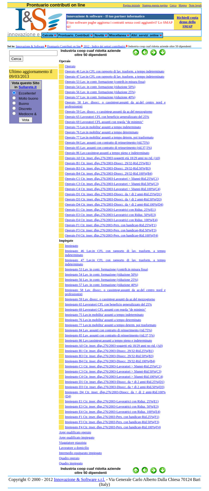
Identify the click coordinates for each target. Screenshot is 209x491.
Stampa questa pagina (155, 5)
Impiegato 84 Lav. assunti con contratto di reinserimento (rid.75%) (108, 330)
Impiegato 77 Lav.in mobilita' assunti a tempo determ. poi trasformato (110, 325)
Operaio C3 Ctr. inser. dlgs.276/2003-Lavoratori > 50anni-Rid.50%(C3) (112, 184)
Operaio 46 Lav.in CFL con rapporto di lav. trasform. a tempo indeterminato (114, 71)
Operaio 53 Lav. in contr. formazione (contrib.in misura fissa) (105, 82)
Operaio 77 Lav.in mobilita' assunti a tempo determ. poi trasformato (109, 137)
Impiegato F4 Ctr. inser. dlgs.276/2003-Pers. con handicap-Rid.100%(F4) (113, 427)
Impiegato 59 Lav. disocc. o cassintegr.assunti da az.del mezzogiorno (110, 299)
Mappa (183, 5)
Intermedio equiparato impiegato (80, 453)
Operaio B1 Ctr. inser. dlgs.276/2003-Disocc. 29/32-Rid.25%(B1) (107, 163)
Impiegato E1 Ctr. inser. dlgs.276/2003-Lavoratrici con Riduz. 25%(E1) (111, 401)
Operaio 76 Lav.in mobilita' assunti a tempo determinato (101, 132)
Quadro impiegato (71, 463)
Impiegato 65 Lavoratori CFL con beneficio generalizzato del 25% (108, 304)
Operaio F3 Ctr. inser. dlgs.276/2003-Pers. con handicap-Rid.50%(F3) (110, 230)
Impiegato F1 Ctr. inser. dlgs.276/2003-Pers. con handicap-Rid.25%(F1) (112, 417)
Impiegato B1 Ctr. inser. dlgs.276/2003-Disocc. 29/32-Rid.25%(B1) (109, 351)
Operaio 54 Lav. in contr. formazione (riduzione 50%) (100, 87)
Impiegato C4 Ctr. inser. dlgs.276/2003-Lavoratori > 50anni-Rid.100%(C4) (114, 377)
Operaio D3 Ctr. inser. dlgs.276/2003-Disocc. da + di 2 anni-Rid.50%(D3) (113, 199)
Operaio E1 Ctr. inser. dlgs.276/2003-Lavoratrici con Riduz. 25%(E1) (110, 210)
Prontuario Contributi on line (64, 46)
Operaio (70, 66)
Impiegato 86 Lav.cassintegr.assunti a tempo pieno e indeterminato (108, 340)
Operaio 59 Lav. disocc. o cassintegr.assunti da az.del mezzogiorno (108, 112)
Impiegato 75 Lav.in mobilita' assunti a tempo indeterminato (104, 315)
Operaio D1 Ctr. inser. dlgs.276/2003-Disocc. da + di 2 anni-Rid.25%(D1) (113, 194)
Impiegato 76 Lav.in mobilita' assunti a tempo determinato (103, 320)
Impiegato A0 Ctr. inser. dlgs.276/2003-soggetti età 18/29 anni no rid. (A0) (113, 346)
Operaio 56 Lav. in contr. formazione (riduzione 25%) (100, 92)
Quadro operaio (69, 458)
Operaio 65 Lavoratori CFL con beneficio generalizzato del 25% (107, 117)
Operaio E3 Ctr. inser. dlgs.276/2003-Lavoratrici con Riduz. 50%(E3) (110, 215)
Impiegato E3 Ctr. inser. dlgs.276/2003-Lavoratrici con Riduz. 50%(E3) (111, 406)
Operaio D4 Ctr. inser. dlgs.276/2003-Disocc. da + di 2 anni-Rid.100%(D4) (114, 204)
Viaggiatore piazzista (73, 443)
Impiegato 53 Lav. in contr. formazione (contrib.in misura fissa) (106, 269)
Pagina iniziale (131, 5)
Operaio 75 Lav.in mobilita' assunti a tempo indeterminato (103, 127)
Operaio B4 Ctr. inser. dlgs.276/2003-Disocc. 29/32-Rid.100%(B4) (108, 173)
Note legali (195, 5)
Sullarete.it (27, 87)
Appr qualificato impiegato (76, 437)
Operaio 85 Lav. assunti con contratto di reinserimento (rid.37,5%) (108, 148)
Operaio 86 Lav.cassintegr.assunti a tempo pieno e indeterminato (107, 153)
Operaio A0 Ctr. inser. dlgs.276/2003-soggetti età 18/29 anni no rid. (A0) (112, 158)
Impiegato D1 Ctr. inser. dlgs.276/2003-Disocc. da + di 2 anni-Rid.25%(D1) (114, 382)
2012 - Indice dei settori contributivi (104, 46)
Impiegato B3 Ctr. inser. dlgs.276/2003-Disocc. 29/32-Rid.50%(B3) (109, 356)
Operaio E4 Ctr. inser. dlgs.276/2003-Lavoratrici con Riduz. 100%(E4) (111, 220)
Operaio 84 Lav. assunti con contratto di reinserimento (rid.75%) (107, 142)
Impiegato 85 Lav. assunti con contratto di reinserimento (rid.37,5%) (109, 335)
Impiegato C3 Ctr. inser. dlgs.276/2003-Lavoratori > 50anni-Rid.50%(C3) (113, 371)
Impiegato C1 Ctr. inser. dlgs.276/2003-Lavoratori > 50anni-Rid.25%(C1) (113, 366)
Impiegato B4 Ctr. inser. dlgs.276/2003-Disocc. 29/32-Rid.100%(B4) (110, 361)
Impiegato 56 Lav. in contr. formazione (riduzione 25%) (101, 280)
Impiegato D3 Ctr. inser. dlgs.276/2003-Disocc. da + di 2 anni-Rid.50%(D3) (114, 387)
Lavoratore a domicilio (74, 448)
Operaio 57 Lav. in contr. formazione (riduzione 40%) (100, 97)
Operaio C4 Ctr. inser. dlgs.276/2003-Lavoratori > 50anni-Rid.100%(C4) (112, 189)
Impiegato (71, 246)
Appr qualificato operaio (75, 432)
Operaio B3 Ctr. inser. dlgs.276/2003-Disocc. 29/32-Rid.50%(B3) (107, 168)
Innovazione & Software (30, 46)
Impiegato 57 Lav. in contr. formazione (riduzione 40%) (101, 285)
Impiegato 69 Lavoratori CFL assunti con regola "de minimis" (105, 309)
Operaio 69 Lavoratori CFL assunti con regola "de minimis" (104, 122)
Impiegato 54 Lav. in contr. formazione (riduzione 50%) (101, 274)
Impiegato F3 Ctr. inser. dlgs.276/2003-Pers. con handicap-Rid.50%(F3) (112, 422)
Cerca (173, 5)
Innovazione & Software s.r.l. (79, 479)
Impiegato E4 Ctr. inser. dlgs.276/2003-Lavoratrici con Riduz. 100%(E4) (112, 412)
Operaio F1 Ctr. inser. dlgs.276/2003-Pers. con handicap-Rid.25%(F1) (110, 225)
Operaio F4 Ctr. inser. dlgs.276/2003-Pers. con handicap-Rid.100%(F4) (111, 235)
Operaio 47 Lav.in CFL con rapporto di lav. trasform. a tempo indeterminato (114, 76)
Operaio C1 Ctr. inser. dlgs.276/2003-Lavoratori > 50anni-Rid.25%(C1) (112, 179)
